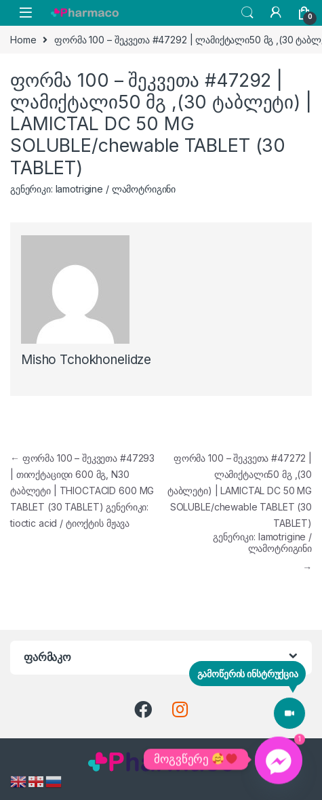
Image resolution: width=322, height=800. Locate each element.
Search (247, 12)
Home (23, 39)
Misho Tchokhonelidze (86, 359)
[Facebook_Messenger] (278, 759)
